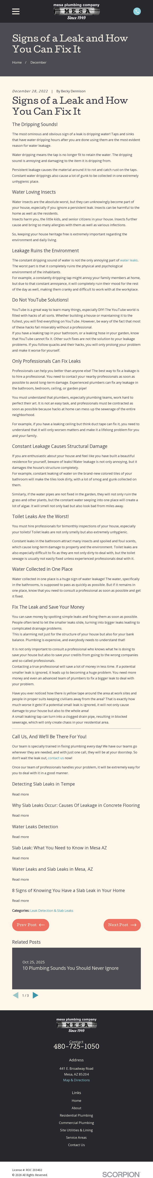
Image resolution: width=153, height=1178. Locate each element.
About (76, 1108)
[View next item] (35, 995)
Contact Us (76, 1145)
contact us (56, 758)
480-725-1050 (76, 1047)
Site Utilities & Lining (76, 1130)
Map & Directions (76, 1080)
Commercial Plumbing (76, 1122)
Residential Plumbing (76, 1115)
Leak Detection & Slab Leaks (51, 910)
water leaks (129, 260)
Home (76, 1100)
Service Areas (76, 1137)
